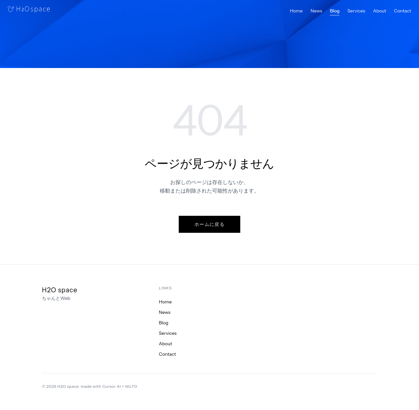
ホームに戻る (209, 224)
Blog (334, 11)
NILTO (131, 386)
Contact (402, 11)
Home (296, 11)
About (379, 11)
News (316, 11)
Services (356, 11)
